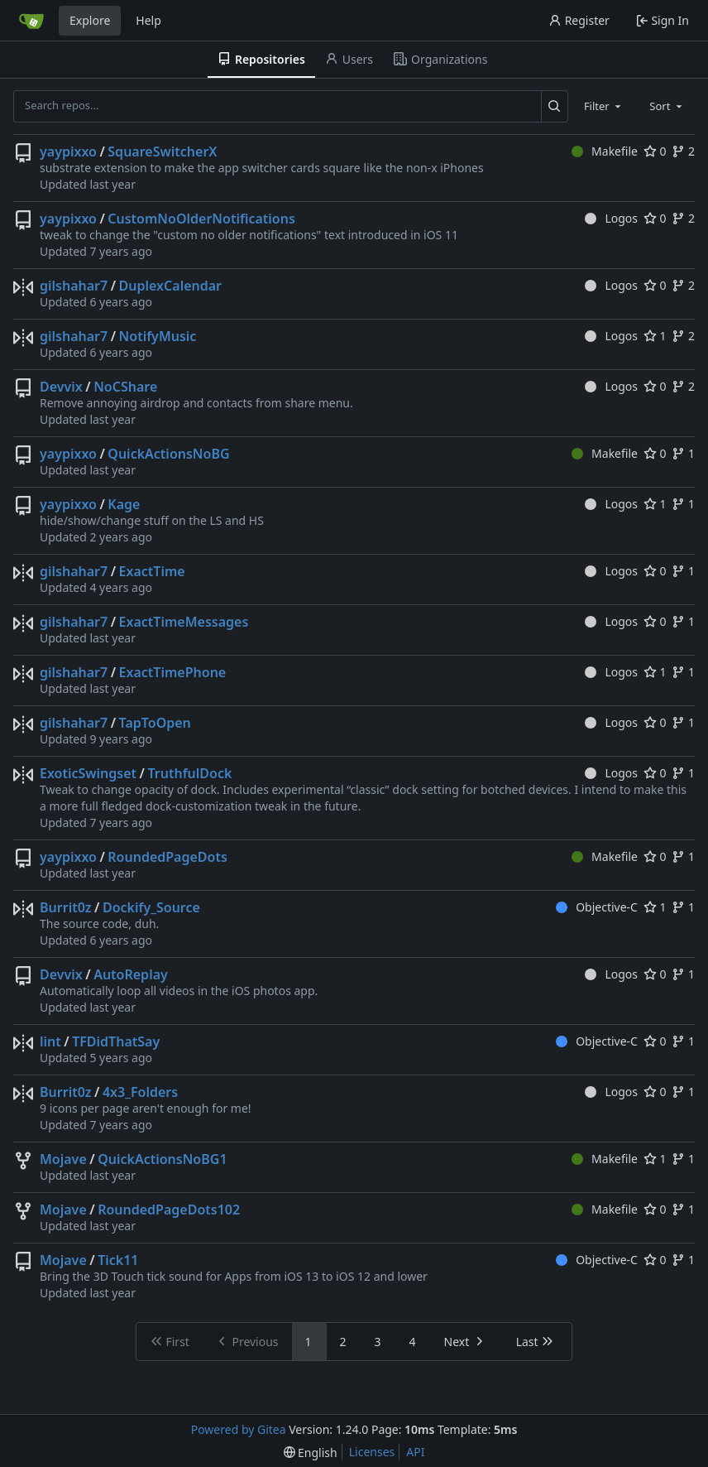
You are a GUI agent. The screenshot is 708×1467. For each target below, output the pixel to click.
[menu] (310, 1452)
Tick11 (118, 1260)
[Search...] (554, 106)
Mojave (63, 1159)
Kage (124, 504)
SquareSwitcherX (162, 151)
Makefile (605, 151)
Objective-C (597, 907)
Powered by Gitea (238, 1429)
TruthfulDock (189, 773)
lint (50, 1041)
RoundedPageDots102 (169, 1209)
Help (148, 20)
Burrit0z (66, 907)
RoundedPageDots (167, 857)
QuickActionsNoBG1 (162, 1159)
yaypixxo (68, 151)
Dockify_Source (151, 907)
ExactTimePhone (173, 672)
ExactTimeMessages (184, 621)
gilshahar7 (74, 285)
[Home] (31, 21)
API (415, 1452)
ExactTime (152, 571)
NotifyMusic (158, 336)
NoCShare (125, 386)
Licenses (372, 1452)
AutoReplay (130, 974)
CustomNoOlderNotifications (201, 218)
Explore (89, 20)
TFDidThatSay (116, 1041)
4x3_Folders (140, 1092)
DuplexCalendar (170, 285)
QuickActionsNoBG (168, 453)
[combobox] (604, 106)
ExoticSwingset (88, 773)
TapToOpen (155, 722)
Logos (611, 218)
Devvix (61, 386)
